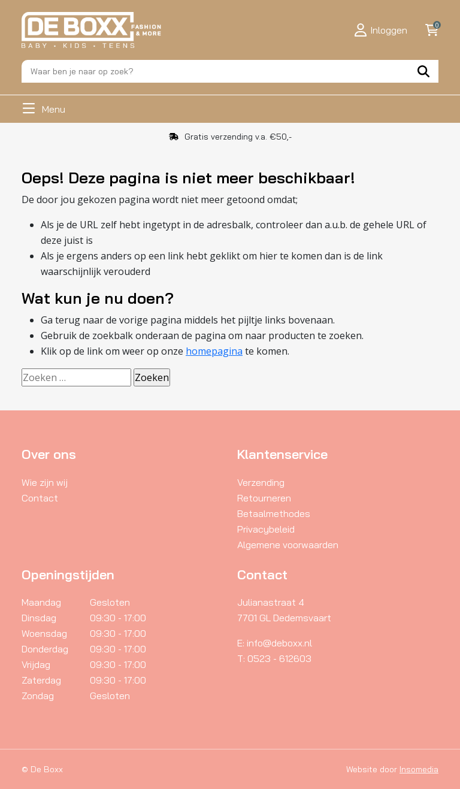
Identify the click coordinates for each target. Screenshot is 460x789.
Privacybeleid (266, 529)
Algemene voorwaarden (287, 545)
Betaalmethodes (273, 513)
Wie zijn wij (45, 482)
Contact (40, 498)
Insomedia (419, 769)
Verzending (261, 482)
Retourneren (264, 498)
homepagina (214, 351)
